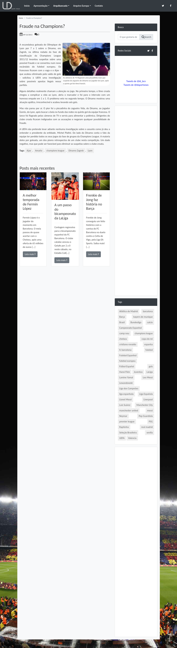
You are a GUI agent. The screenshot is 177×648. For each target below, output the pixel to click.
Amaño (38, 150)
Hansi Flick (124, 371)
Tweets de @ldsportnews (136, 84)
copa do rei (147, 338)
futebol (149, 349)
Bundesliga (135, 322)
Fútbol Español (126, 366)
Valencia (132, 438)
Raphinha (124, 427)
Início (27, 5)
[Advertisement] (65, 309)
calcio (150, 322)
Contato (99, 5)
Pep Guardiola (146, 416)
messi (150, 410)
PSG (151, 421)
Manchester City (144, 405)
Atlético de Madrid (128, 311)
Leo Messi (148, 377)
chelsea (123, 338)
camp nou (124, 333)
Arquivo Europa (81, 5)
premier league (127, 421)
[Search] (129, 37)
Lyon (90, 150)
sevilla (150, 432)
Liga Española (146, 394)
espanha (148, 344)
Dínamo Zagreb (76, 150)
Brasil (122, 322)
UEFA (122, 438)
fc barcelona (125, 349)
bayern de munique (143, 316)
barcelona (148, 311)
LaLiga (150, 371)
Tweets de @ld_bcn (136, 81)
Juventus (138, 371)
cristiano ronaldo (127, 344)
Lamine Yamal (126, 377)
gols (151, 366)
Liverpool (148, 399)
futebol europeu (127, 360)
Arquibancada (60, 5)
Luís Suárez (124, 405)
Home (21, 18)
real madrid (147, 427)
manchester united (128, 410)
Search (146, 37)
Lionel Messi (125, 399)
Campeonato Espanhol (130, 327)
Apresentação (41, 5)
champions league (55, 150)
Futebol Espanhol (128, 355)
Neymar (123, 416)
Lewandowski (126, 382)
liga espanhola (126, 394)
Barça (122, 316)
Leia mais (30, 254)
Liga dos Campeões (128, 388)
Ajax (29, 150)
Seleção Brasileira (128, 432)
